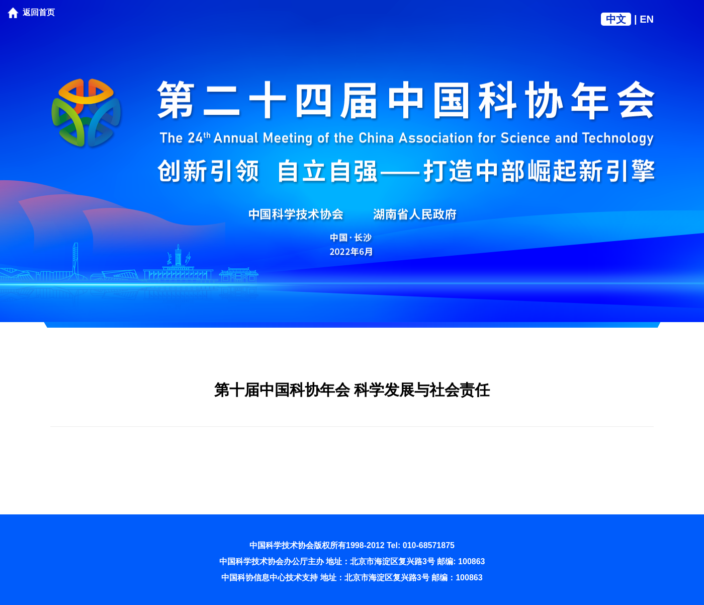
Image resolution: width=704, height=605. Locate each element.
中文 (616, 19)
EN (647, 19)
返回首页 (39, 12)
